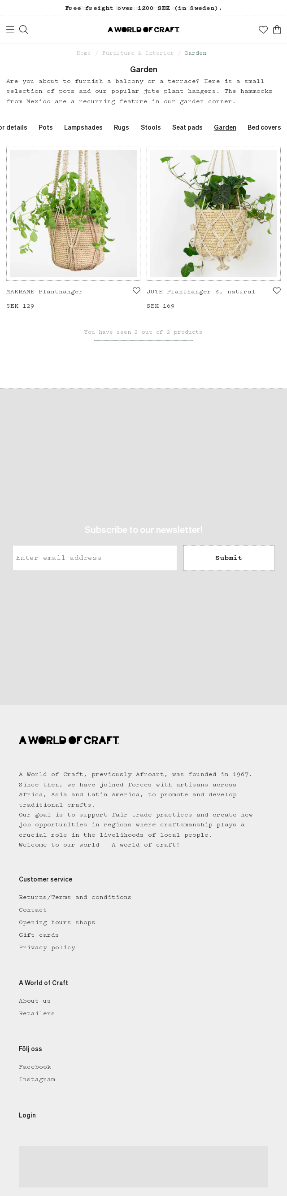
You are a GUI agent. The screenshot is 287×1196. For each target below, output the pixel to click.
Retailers (37, 1013)
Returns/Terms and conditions (75, 897)
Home (84, 53)
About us (35, 1001)
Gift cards (39, 935)
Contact (33, 910)
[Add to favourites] (136, 291)
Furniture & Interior (138, 53)
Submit (228, 557)
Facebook (35, 1067)
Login (27, 1116)
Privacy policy (47, 947)
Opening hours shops (57, 922)
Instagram (37, 1079)
